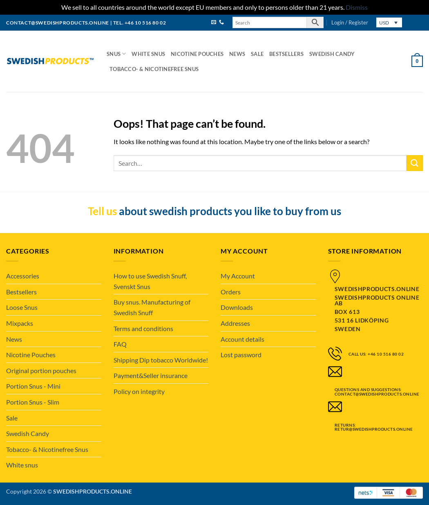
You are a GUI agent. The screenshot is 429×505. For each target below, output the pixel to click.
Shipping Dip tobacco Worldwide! (161, 360)
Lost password (241, 354)
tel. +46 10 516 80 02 (139, 23)
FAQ (120, 344)
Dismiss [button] (357, 7)
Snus (116, 54)
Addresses (235, 323)
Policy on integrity (139, 391)
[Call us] (221, 23)
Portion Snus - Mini (33, 386)
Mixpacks (19, 323)
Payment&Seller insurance (151, 375)
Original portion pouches (41, 370)
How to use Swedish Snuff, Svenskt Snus (150, 281)
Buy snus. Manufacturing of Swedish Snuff (152, 307)
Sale (257, 54)
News (237, 54)
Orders (231, 292)
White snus (148, 54)
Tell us (102, 211)
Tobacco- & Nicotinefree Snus (154, 69)
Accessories (22, 276)
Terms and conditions (143, 328)
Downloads (237, 307)
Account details (242, 339)
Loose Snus (22, 307)
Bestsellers (286, 54)
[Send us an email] (213, 23)
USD (384, 23)
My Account (238, 276)
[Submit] (415, 163)
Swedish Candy (332, 54)
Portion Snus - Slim (32, 402)
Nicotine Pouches (197, 54)
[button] (349, 22)
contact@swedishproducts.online (57, 23)
